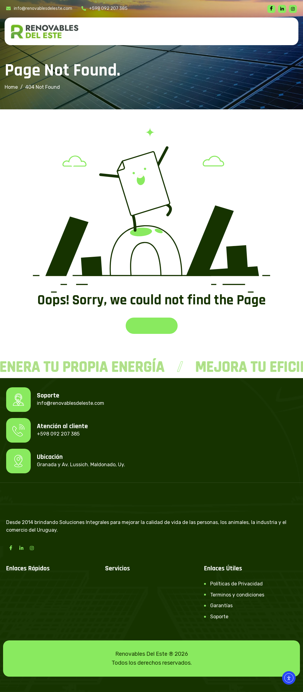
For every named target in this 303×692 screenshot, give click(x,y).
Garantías (221, 605)
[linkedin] (282, 9)
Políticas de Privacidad (236, 584)
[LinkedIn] (21, 548)
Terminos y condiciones (237, 595)
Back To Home (152, 326)
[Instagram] (31, 548)
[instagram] (293, 9)
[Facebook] (271, 9)
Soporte (219, 617)
